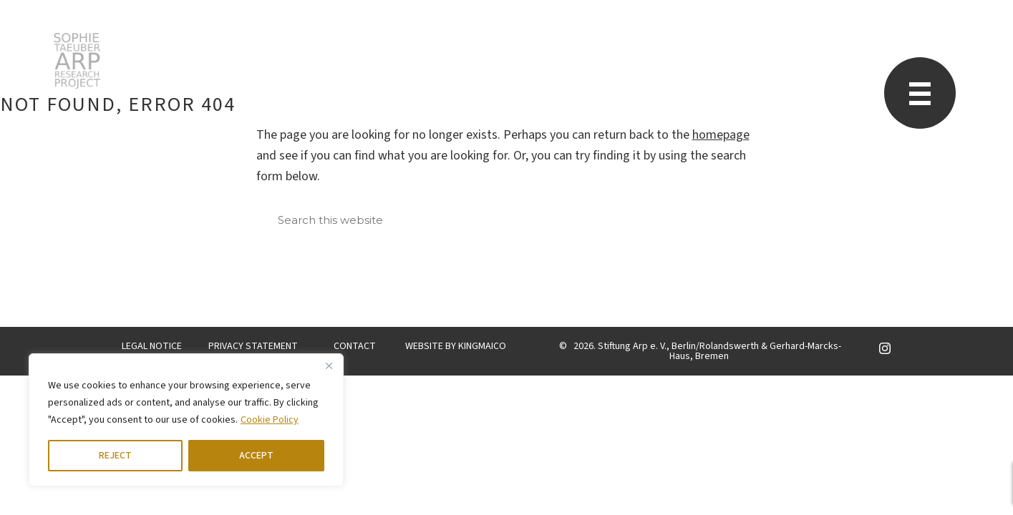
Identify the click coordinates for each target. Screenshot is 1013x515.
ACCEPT (256, 455)
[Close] (328, 365)
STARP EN (77, 61)
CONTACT (355, 346)
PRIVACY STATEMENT (253, 346)
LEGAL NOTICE (152, 346)
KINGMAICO (482, 346)
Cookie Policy (270, 420)
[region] (186, 419)
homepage (721, 135)
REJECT (115, 455)
